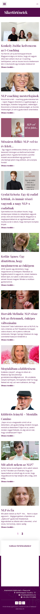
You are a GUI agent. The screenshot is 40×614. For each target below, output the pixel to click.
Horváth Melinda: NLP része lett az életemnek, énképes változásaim (19, 318)
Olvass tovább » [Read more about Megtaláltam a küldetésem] (7, 385)
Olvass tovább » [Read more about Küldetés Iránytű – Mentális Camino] (7, 436)
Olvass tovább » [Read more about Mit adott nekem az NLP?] (7, 481)
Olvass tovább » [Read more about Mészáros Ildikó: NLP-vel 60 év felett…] (7, 166)
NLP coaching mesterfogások (20, 96)
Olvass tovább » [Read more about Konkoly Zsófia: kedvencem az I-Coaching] (7, 67)
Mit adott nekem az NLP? (17, 464)
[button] (4, 4)
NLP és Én (7, 510)
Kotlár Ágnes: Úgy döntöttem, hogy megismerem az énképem (17, 260)
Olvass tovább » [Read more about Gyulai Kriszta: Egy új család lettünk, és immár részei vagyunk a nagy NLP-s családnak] (7, 228)
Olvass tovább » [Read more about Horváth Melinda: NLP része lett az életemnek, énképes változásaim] (7, 340)
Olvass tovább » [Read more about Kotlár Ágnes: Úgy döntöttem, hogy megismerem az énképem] (7, 285)
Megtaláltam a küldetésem (18, 369)
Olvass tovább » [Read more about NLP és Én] (7, 527)
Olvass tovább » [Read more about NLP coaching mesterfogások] (7, 113)
